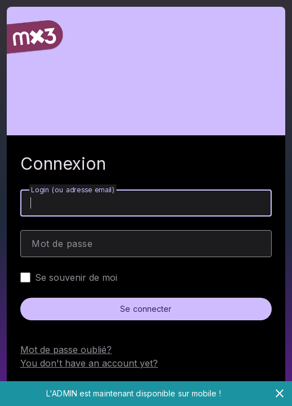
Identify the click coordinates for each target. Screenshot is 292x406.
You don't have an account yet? (89, 363)
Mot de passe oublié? (66, 349)
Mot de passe (62, 243)
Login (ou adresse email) (73, 190)
